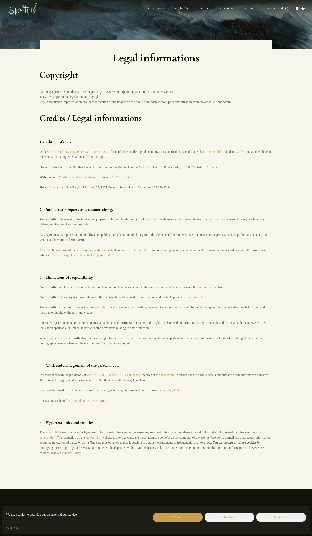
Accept (178, 517)
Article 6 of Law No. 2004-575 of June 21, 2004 (79, 151)
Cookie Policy (13, 528)
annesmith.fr (215, 151)
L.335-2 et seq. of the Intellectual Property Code (80, 255)
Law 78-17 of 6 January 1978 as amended (113, 375)
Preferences (281, 517)
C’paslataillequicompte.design (77, 177)
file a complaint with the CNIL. (86, 400)
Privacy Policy (172, 390)
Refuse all (229, 517)
